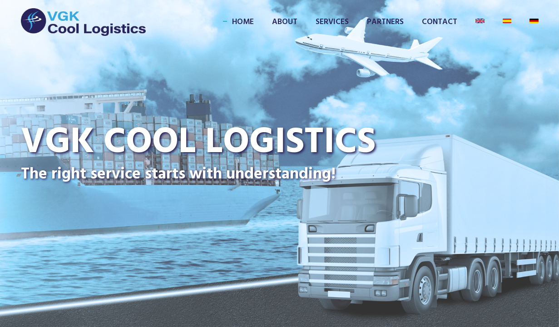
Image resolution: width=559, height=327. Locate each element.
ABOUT (284, 22)
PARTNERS (385, 22)
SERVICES (332, 22)
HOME (243, 22)
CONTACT (439, 22)
